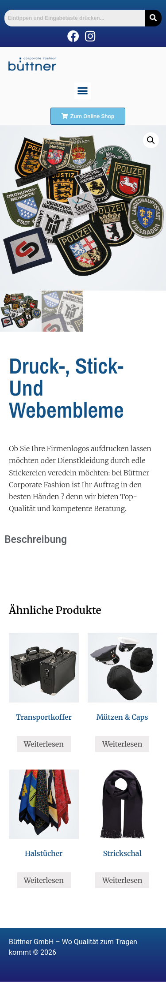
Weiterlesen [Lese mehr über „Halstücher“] (44, 880)
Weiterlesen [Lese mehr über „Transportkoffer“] (44, 744)
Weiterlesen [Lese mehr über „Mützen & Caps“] (122, 744)
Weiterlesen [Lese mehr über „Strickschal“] (122, 880)
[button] (82, 90)
